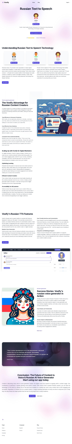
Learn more (40, 395)
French (20, 430)
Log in (68, 2)
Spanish (21, 427)
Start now (40, 330)
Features (3, 430)
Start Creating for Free (36, 33)
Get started (5, 82)
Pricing (3, 435)
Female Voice (39, 430)
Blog (39, 2)
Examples (4, 432)
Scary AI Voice (40, 427)
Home (33, 2)
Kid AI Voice (39, 432)
